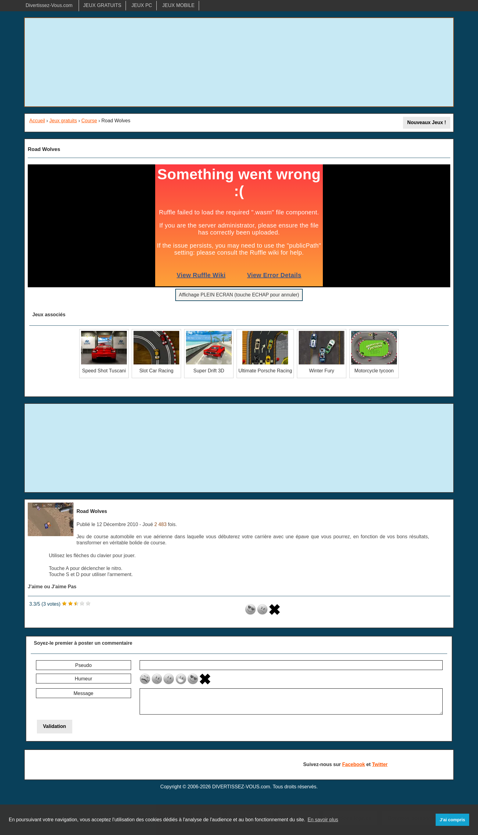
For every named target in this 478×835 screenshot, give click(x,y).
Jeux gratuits (63, 120)
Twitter (379, 764)
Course (89, 120)
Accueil (37, 120)
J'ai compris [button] (452, 819)
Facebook (353, 764)
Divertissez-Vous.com (49, 5)
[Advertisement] (239, 62)
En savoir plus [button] (323, 819)
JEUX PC (141, 5)
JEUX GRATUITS (102, 5)
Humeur (83, 678)
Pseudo (83, 665)
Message (83, 693)
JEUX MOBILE (178, 5)
